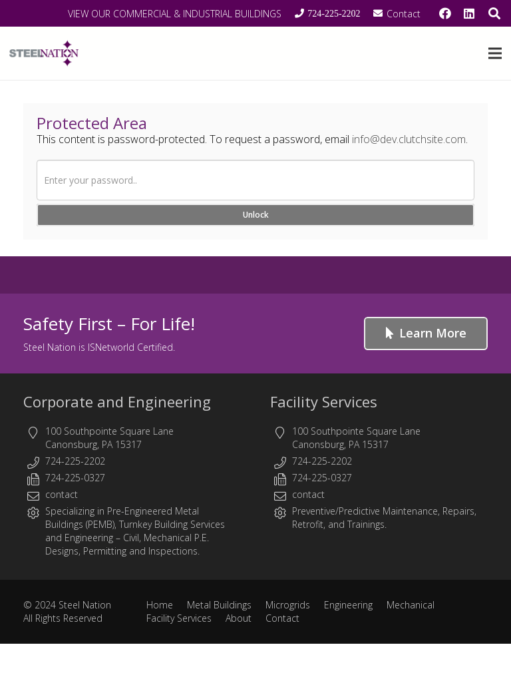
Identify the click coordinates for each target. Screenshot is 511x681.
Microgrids (287, 604)
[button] (495, 53)
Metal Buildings (219, 604)
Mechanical (410, 604)
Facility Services (323, 401)
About (239, 618)
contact (61, 494)
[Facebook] (445, 13)
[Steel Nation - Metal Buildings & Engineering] (44, 53)
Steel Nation (85, 604)
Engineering (89, 537)
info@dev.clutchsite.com (409, 139)
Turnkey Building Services (172, 524)
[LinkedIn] (469, 13)
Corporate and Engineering (117, 401)
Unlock (256, 214)
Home (159, 604)
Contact (282, 618)
